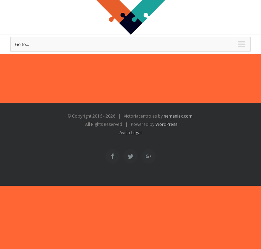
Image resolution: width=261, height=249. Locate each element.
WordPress (166, 124)
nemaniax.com (177, 116)
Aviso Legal (130, 133)
